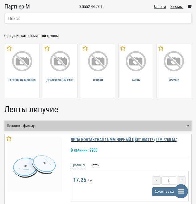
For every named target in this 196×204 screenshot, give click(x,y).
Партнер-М (17, 6)
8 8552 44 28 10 (92, 6)
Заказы (176, 6)
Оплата (160, 6)
